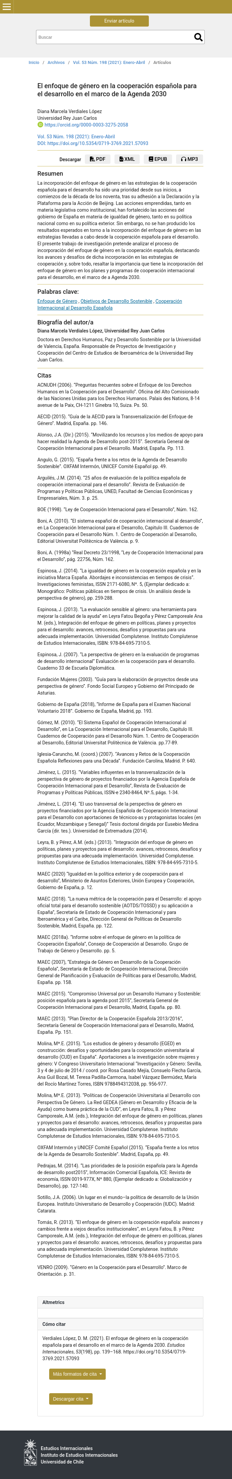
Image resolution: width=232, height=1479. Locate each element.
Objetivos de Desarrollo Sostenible (116, 301)
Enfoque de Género (57, 301)
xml (127, 159)
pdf (97, 159)
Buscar (198, 37)
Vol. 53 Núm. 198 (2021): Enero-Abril (109, 62)
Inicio (34, 62)
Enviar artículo (119, 21)
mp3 (189, 159)
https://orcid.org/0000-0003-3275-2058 (86, 125)
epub (158, 159)
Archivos (56, 62)
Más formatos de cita (75, 1374)
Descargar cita (69, 1399)
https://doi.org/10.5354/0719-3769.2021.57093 (97, 143)
